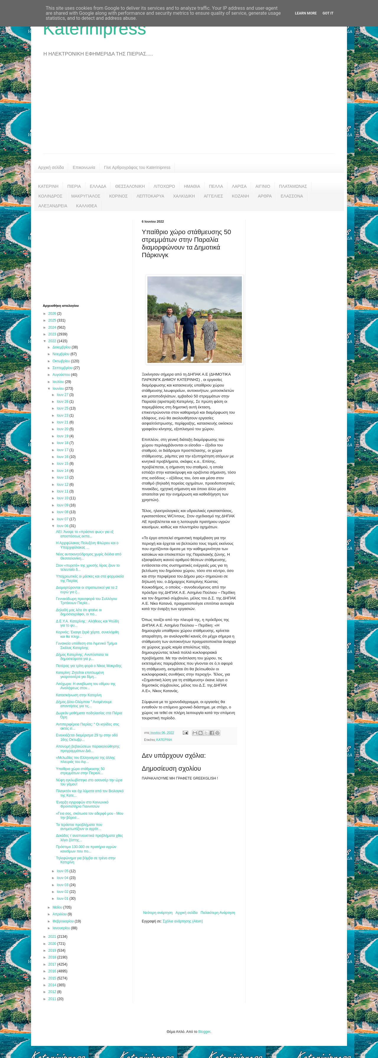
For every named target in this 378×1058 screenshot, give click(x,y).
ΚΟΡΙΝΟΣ (118, 196)
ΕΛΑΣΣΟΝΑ (292, 196)
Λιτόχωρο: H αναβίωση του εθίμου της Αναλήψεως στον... (85, 686)
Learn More (306, 13)
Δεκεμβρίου (62, 347)
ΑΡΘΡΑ (265, 196)
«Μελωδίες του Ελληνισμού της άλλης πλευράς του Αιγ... (85, 760)
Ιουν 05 (63, 871)
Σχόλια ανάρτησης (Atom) (183, 921)
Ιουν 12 (63, 484)
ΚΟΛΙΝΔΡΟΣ (50, 196)
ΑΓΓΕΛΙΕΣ (213, 196)
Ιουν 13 (63, 477)
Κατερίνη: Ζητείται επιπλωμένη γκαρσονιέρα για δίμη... (80, 675)
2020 (52, 944)
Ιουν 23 (63, 415)
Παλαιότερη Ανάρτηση (218, 913)
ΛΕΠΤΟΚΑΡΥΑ (150, 196)
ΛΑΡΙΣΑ (239, 186)
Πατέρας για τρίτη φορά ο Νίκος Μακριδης (89, 666)
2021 (52, 937)
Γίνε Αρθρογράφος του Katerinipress (137, 167)
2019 (52, 950)
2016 (52, 971)
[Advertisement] (189, 109)
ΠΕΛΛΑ (216, 186)
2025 (52, 320)
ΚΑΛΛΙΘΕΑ (86, 205)
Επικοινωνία (84, 167)
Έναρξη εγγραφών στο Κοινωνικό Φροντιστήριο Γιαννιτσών (82, 804)
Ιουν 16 (63, 457)
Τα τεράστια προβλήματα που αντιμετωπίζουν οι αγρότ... (79, 827)
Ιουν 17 (63, 450)
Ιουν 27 (63, 395)
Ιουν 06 (63, 526)
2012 (52, 992)
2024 (52, 327)
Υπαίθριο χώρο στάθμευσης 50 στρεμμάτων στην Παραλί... (80, 771)
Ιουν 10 (63, 498)
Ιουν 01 (63, 898)
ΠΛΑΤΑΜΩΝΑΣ (293, 186)
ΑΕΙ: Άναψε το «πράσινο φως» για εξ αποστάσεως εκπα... (84, 534)
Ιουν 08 (63, 512)
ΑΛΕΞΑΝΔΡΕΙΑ (52, 205)
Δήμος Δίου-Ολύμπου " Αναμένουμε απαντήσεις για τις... (84, 704)
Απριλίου (60, 914)
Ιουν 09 (63, 505)
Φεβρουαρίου (64, 921)
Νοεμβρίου (62, 354)
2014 (52, 985)
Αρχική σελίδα (51, 167)
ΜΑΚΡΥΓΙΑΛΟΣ (85, 196)
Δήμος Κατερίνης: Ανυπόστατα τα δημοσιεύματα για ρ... (82, 657)
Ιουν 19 (63, 436)
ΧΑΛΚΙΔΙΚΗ (184, 196)
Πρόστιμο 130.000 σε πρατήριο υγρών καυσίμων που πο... (86, 849)
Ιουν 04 (63, 878)
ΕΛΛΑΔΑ (98, 186)
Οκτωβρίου (62, 361)
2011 (52, 999)
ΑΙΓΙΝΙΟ (262, 186)
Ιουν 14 (63, 471)
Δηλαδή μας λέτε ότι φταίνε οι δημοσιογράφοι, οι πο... (79, 612)
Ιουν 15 (63, 464)
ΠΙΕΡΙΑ (74, 186)
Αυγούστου (62, 375)
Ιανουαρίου (62, 928)
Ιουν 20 (63, 429)
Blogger (204, 1032)
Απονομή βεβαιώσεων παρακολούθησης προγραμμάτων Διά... (87, 748)
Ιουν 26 (63, 402)
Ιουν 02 (63, 892)
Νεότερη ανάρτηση (157, 913)
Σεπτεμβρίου (63, 368)
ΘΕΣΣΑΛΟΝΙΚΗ (130, 186)
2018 (52, 957)
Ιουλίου (59, 382)
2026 (52, 314)
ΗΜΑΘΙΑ (192, 186)
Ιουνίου (59, 389)
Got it (327, 13)
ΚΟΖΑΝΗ (240, 196)
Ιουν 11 (63, 491)
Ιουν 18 (63, 443)
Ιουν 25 (63, 408)
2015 (52, 978)
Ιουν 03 (63, 885)
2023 (52, 334)
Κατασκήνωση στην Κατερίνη (78, 695)
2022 (52, 341)
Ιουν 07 (63, 519)
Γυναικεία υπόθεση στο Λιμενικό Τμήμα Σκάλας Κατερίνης (86, 645)
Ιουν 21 (63, 422)
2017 (52, 964)
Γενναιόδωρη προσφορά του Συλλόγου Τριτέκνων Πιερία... (86, 601)
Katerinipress (94, 28)
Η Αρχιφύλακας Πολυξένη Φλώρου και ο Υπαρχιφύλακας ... (87, 545)
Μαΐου (58, 907)
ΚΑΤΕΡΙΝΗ (48, 186)
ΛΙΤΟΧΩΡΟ (164, 186)
